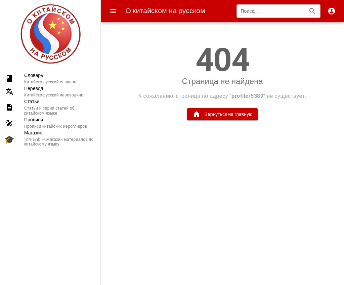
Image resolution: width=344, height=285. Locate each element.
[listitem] (50, 78)
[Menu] (113, 11)
